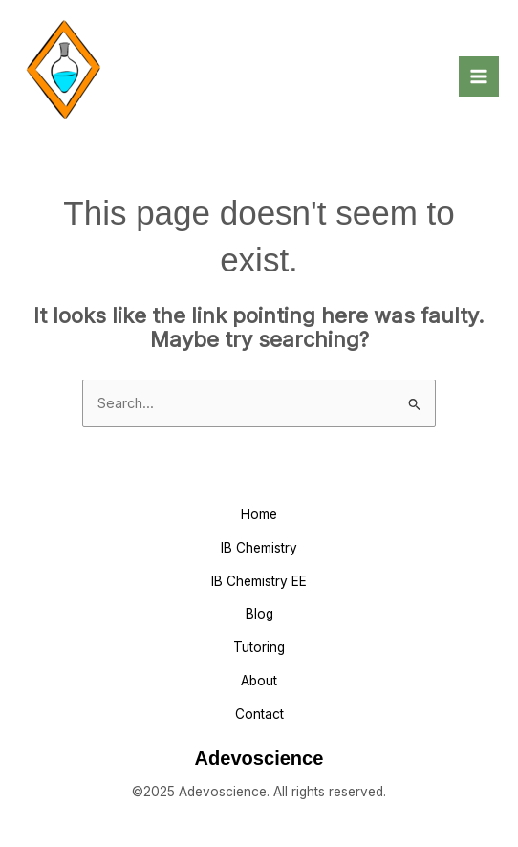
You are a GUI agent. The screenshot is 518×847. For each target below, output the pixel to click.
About (259, 680)
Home (259, 514)
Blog (259, 613)
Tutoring (259, 647)
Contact (259, 714)
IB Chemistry (259, 547)
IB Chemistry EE (259, 581)
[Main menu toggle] (479, 76)
